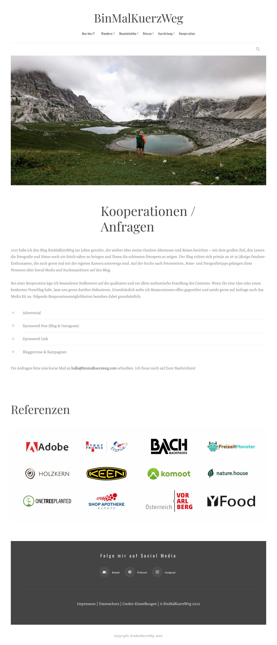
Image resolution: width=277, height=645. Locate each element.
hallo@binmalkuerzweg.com (94, 368)
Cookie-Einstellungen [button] (139, 603)
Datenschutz (109, 603)
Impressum (86, 603)
